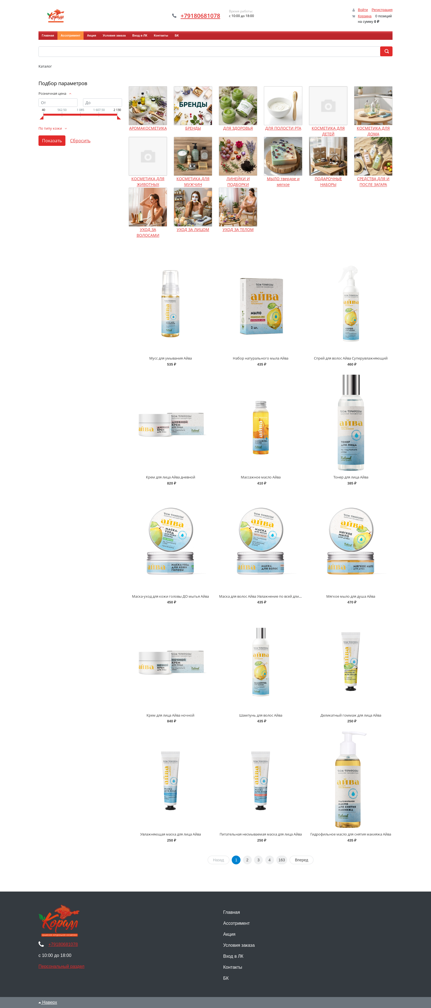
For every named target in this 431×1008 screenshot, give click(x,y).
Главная (48, 35)
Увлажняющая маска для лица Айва (170, 834)
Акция (91, 35)
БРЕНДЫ (193, 128)
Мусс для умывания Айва (170, 358)
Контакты (161, 35)
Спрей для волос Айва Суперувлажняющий (351, 358)
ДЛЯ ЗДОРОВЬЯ (238, 128)
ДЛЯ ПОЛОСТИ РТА (283, 128)
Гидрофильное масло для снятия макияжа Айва (350, 834)
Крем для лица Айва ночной (170, 715)
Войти (363, 10)
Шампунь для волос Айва (260, 715)
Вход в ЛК (139, 35)
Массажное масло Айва (261, 477)
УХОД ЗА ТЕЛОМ (238, 229)
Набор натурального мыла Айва (260, 358)
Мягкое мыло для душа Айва (350, 596)
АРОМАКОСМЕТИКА (148, 128)
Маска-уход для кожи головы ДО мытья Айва (170, 596)
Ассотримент (71, 35)
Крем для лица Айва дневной (170, 477)
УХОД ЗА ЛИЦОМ (193, 229)
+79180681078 (200, 16)
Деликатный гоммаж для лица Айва (351, 715)
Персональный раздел (61, 966)
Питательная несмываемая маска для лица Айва (261, 834)
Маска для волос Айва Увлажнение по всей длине (261, 596)
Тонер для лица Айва (350, 477)
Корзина (365, 16)
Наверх (47, 1002)
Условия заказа (114, 35)
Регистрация (382, 10)
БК (177, 35)
